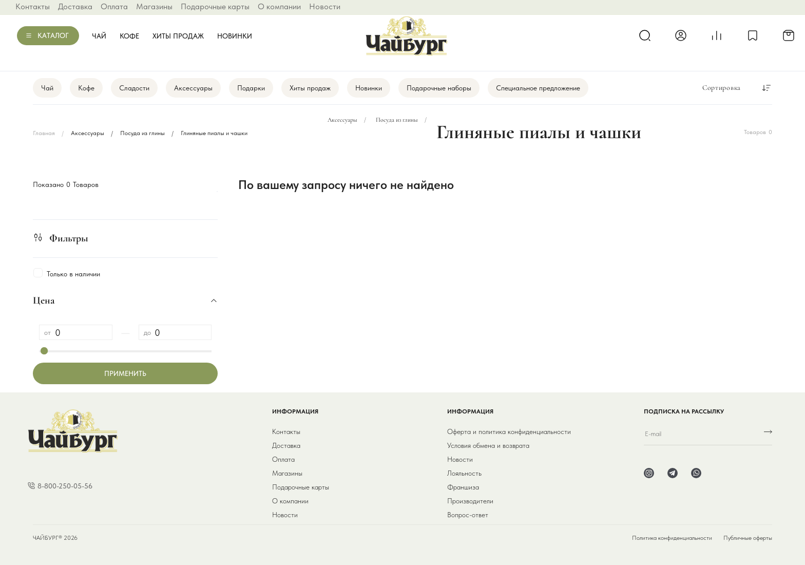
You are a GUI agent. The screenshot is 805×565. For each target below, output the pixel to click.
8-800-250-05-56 (64, 486)
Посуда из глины (142, 133)
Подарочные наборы (439, 88)
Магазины (154, 6)
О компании (279, 6)
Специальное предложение (538, 88)
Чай (99, 36)
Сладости (134, 88)
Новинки (234, 36)
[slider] (44, 351)
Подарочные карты (215, 6)
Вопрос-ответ (467, 514)
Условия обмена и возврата (488, 445)
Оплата (114, 6)
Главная (44, 133)
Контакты (32, 6)
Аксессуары (193, 88)
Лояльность (464, 473)
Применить (125, 373)
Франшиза (463, 487)
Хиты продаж (178, 36)
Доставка (75, 6)
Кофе (129, 36)
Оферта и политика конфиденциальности (509, 431)
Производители (470, 500)
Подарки (251, 88)
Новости (324, 6)
